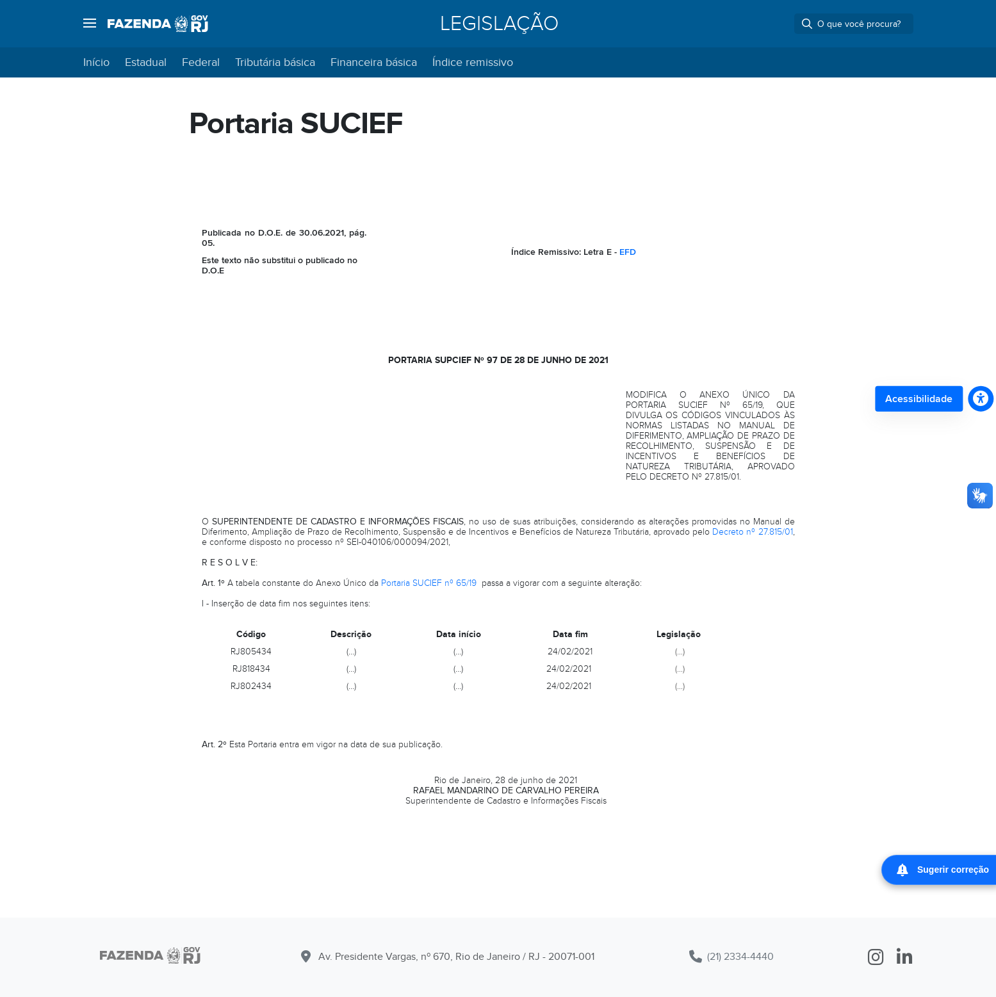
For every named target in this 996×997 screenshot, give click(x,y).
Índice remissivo (472, 62)
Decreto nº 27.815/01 (752, 531)
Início (96, 62)
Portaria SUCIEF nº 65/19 (429, 583)
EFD (627, 252)
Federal (201, 62)
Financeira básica (374, 62)
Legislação (499, 24)
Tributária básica (275, 62)
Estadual (146, 62)
